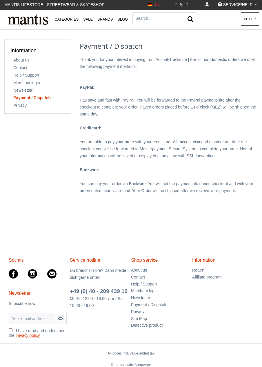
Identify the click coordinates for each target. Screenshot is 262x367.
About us (21, 60)
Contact (20, 67)
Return (198, 270)
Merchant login (26, 82)
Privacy (20, 105)
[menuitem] (207, 4)
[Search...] (164, 18)
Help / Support (26, 75)
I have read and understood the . (37, 333)
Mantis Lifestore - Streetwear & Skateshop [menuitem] (54, 4)
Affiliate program (207, 277)
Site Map (139, 318)
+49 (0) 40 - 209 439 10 (99, 291)
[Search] (190, 19)
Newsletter (22, 90)
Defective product (147, 325)
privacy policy (27, 335)
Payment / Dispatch (32, 97)
